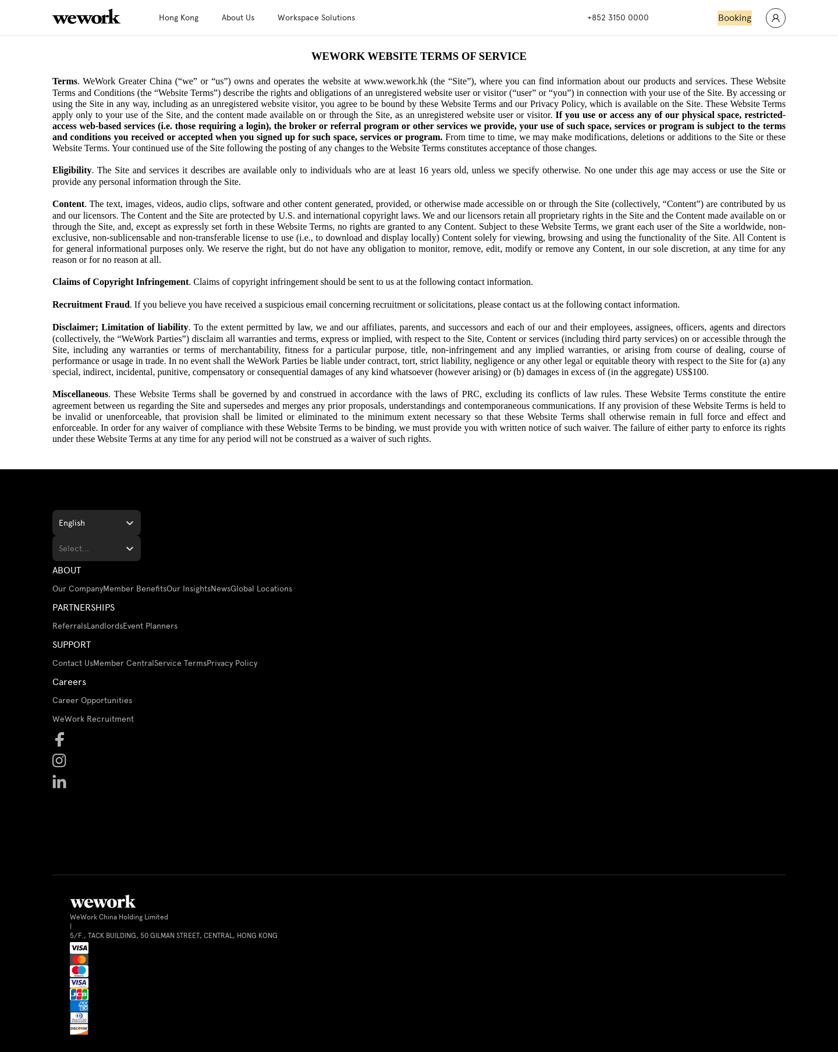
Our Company (77, 589)
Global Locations (261, 589)
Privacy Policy (232, 663)
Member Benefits (134, 589)
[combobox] (60, 523)
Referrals (69, 626)
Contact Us (72, 663)
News (220, 589)
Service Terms (180, 663)
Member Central (123, 663)
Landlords (105, 626)
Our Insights (188, 589)
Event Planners (150, 626)
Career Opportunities (92, 700)
